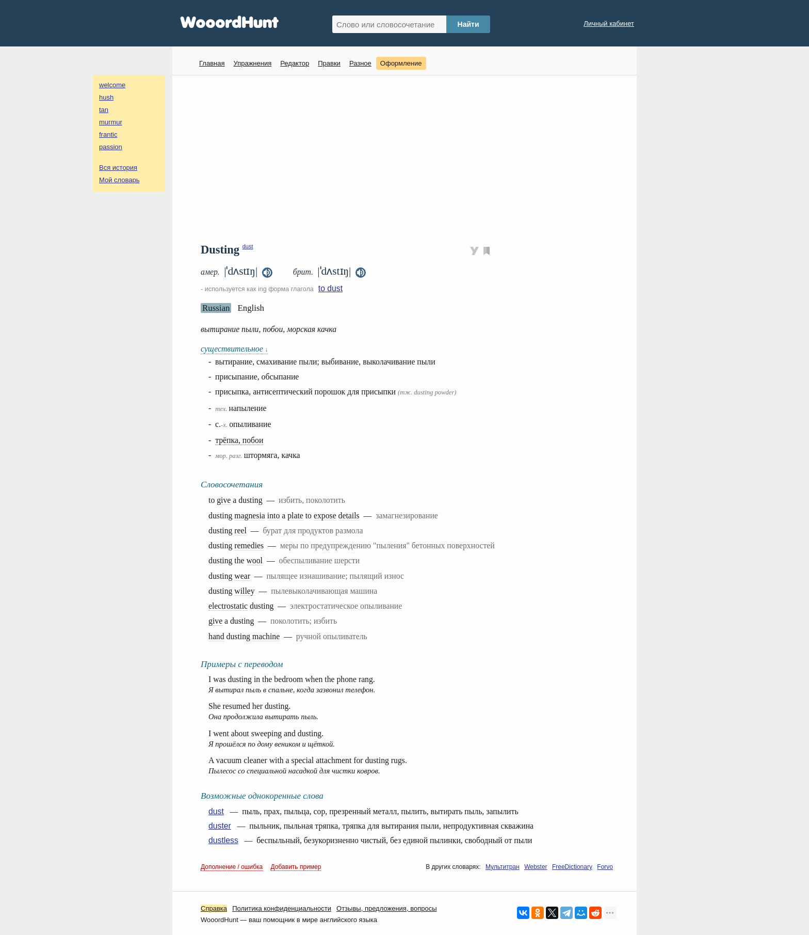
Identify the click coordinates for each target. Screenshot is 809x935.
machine (266, 636)
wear (242, 576)
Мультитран (503, 866)
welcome (112, 85)
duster (219, 825)
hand (216, 636)
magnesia (249, 515)
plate (295, 515)
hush (106, 97)
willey (244, 591)
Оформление (401, 63)
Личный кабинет (609, 23)
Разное (360, 63)
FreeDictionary (572, 866)
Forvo (605, 866)
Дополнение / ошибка (232, 866)
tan (103, 110)
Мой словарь (119, 180)
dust (247, 246)
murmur (110, 122)
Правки (329, 63)
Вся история (118, 167)
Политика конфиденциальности (281, 908)
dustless (223, 840)
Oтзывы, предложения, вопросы (386, 908)
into (273, 515)
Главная (211, 63)
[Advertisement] (408, 158)
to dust (330, 288)
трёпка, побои (239, 440)
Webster (535, 866)
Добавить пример (296, 866)
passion (110, 147)
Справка (214, 908)
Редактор (294, 63)
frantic (108, 134)
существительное (234, 348)
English (250, 308)
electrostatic (228, 605)
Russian (216, 308)
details (349, 515)
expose (325, 515)
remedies (249, 545)
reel (240, 530)
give (224, 500)
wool (255, 560)
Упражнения (252, 63)
